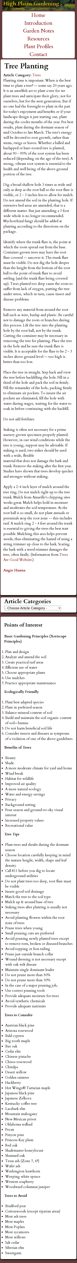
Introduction (38, 23)
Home (38, 15)
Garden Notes (38, 30)
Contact (38, 54)
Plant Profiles (38, 46)
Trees (36, 75)
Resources (38, 38)
